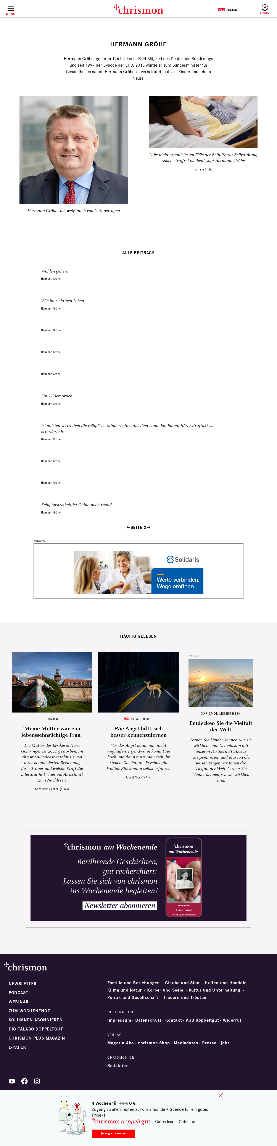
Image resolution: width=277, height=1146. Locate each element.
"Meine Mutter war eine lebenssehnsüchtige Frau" (51, 732)
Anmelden (265, 9)
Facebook (24, 1081)
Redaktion (118, 1065)
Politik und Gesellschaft (132, 997)
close (221, 1095)
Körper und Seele (165, 990)
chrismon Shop (154, 1043)
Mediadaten (186, 1043)
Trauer (52, 719)
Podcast (18, 992)
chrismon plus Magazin (37, 1038)
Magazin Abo (120, 1043)
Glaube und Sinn (182, 982)
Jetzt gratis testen (113, 1133)
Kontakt (173, 1020)
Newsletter (23, 983)
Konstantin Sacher (46, 789)
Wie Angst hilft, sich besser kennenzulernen (138, 732)
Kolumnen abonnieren (36, 1020)
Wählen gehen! (54, 271)
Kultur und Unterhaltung (215, 990)
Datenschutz (148, 1020)
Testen (227, 9)
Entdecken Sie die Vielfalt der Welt (220, 727)
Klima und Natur (124, 990)
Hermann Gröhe (202, 169)
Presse (209, 1043)
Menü (10, 14)
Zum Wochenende (29, 1011)
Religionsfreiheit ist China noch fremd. (77, 505)
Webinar (19, 1002)
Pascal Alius (133, 777)
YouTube (12, 1081)
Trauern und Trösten (184, 997)
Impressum (119, 1020)
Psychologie (142, 719)
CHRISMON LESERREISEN (221, 713)
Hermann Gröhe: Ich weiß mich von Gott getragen (73, 211)
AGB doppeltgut (202, 1020)
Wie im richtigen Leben (62, 301)
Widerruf (232, 1020)
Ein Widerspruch (56, 396)
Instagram (37, 1081)
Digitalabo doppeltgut (36, 1029)
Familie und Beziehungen (133, 982)
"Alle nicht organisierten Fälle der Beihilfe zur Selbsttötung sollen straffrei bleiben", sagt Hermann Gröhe (203, 158)
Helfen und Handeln (226, 982)
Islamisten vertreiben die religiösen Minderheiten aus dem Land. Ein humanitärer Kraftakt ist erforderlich (127, 429)
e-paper (17, 1047)
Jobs (225, 1043)
